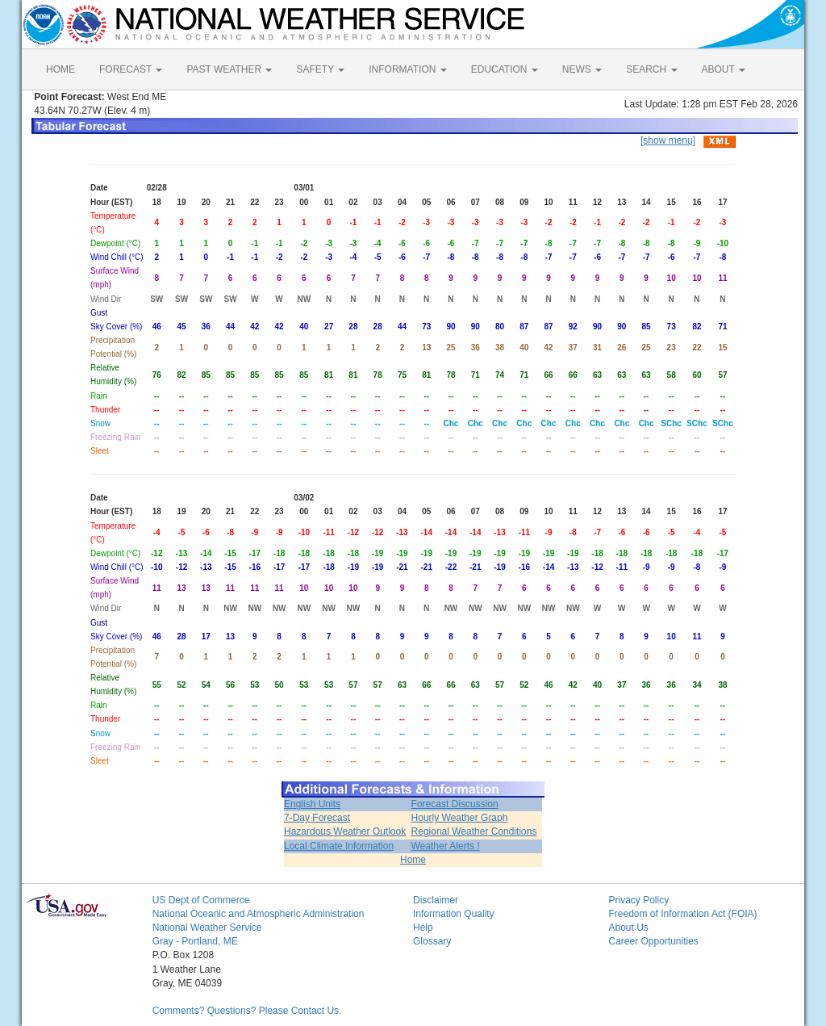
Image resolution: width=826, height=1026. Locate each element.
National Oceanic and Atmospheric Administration (258, 913)
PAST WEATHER (229, 69)
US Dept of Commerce (201, 900)
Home (413, 859)
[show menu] (667, 140)
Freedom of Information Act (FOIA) (682, 913)
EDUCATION (504, 69)
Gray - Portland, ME (195, 941)
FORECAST (130, 69)
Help (423, 927)
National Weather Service (207, 927)
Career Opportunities (653, 941)
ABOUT (723, 69)
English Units (312, 804)
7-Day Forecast (317, 817)
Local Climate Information (339, 846)
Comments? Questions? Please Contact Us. (247, 1010)
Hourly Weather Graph (459, 817)
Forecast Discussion (455, 804)
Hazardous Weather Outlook (345, 831)
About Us (628, 927)
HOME (60, 69)
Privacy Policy (638, 900)
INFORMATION (407, 69)
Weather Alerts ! (445, 846)
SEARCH (651, 69)
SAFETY (320, 69)
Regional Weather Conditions (474, 831)
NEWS (582, 69)
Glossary (432, 941)
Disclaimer (435, 900)
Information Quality (453, 913)
